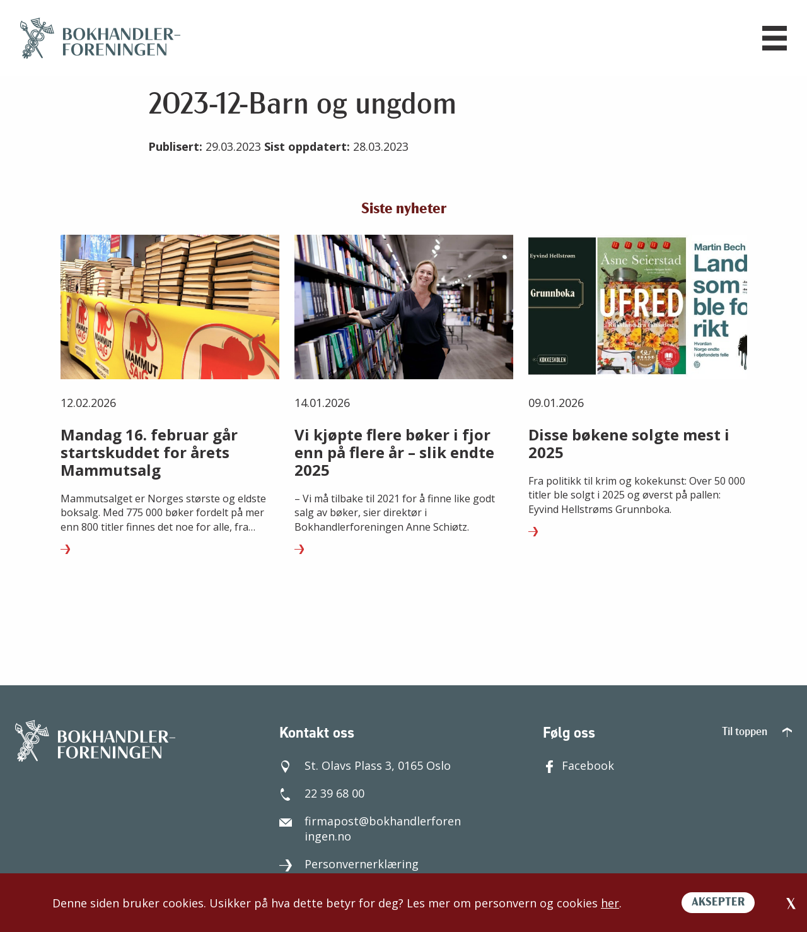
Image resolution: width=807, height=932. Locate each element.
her (610, 903)
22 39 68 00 (321, 793)
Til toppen (757, 732)
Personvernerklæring (349, 863)
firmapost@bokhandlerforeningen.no (370, 828)
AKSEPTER (718, 903)
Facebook (578, 765)
